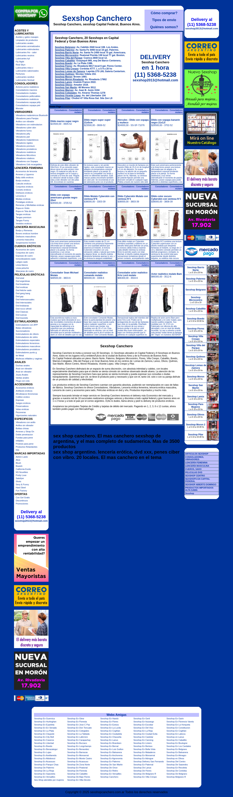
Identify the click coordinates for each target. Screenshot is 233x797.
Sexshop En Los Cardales (179, 746)
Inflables (20, 441)
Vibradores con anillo (26, 422)
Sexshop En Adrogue (143, 758)
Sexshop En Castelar (143, 737)
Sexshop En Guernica (44, 718)
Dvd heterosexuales (25, 299)
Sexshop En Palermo (110, 761)
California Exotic (23, 469)
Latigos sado (22, 262)
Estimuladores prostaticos (28, 349)
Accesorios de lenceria (26, 171)
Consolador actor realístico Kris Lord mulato (132, 274)
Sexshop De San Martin (111, 764)
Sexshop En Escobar (143, 725)
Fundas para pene (24, 437)
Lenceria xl (21, 196)
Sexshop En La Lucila (110, 728)
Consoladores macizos (26, 90)
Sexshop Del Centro (176, 761)
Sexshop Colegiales (66, 93)
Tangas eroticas (23, 214)
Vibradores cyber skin (26, 127)
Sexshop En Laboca (176, 734)
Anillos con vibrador (25, 121)
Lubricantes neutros (25, 55)
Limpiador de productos (27, 40)
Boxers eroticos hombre (27, 233)
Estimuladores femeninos (28, 343)
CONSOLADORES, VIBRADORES (194, 458)
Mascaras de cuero (25, 271)
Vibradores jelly (23, 134)
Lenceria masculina (25, 239)
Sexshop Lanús (63, 82)
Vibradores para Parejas (27, 118)
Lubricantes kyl (23, 58)
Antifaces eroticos (24, 391)
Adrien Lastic (22, 457)
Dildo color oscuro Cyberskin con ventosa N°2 (166, 197)
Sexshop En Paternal (143, 764)
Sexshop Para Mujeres (195, 405)
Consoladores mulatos (26, 93)
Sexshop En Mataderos (144, 752)
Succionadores (23, 331)
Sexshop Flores (63, 66)
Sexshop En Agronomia (111, 758)
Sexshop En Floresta (77, 721)
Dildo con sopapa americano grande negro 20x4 (63, 198)
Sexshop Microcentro (66, 55)
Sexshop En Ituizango (143, 721)
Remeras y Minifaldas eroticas (30, 205)
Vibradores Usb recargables (29, 164)
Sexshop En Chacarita (110, 737)
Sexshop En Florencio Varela (180, 721)
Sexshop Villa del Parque (68, 58)
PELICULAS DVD (193, 472)
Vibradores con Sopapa (27, 161)
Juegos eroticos (23, 403)
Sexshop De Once (108, 767)
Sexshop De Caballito (77, 774)
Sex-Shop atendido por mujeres (49, 780)
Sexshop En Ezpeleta (44, 725)
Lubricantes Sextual (25, 80)
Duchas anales (23, 365)
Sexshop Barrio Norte (66, 52)
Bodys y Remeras (24, 230)
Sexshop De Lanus (142, 767)
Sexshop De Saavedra (177, 764)
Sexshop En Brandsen (110, 743)
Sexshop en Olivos (175, 758)
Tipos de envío (164, 20)
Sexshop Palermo (64, 50)
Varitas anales (22, 378)
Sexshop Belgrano (65, 47)
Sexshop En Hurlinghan (45, 721)
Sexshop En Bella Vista (144, 749)
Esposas (20, 400)
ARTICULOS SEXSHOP (196, 454)
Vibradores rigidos (24, 143)
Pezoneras (21, 412)
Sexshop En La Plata (44, 731)
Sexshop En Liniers (142, 743)
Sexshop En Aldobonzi (44, 758)
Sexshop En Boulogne (177, 743)
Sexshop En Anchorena (111, 755)
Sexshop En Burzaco (77, 743)
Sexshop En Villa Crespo (145, 777)
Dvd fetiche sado (23, 290)
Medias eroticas (23, 199)
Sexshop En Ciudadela (111, 734)
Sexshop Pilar (62, 98)
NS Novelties (22, 472)
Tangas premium (23, 217)
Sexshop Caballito (65, 60)
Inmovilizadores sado (26, 259)
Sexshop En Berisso (142, 746)
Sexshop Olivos (63, 84)
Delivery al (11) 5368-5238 (31, 514)
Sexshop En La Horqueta (178, 725)
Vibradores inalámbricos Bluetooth (32, 115)
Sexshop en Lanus (175, 737)
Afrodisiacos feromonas (27, 394)
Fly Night (20, 61)
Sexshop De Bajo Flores (78, 777)
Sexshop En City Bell (44, 737)
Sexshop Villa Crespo (66, 68)
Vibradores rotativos (25, 158)
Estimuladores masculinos (28, 346)
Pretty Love (21, 475)
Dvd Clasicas (22, 312)
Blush (18, 463)
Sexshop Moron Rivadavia (69, 79)
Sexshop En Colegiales (78, 731)
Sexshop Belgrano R (176, 777)
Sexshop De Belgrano (177, 774)
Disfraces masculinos (26, 236)
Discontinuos (22, 500)
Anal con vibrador (24, 368)
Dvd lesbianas (22, 305)
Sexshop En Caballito (177, 740)
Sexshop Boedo (63, 63)
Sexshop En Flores (109, 721)
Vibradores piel (23, 137)
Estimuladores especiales (28, 340)
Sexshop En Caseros (44, 740)
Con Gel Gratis (23, 497)
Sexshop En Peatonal (77, 767)
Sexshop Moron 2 (195, 424)
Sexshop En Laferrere (77, 737)
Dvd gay (19, 296)
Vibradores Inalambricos (27, 140)
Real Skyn (20, 65)
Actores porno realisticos (27, 87)
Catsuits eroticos (23, 183)
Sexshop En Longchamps (79, 746)
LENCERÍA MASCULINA (197, 466)
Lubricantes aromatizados (28, 46)
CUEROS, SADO (193, 469)
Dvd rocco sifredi (23, 309)
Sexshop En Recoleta (177, 767)
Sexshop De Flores (142, 771)
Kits (17, 450)
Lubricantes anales (24, 43)
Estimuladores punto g (26, 352)
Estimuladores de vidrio (27, 337)
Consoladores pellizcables (28, 96)
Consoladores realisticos (27, 99)
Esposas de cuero (24, 256)
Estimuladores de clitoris (27, 334)
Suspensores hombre (26, 243)
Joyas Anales (22, 375)
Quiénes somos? (164, 27)
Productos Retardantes (26, 447)
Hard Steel (21, 487)
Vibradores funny (24, 131)
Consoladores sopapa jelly (28, 102)
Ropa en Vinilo (22, 208)
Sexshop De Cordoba (177, 771)
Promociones (22, 503)
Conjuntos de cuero (25, 253)
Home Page (55, 106)
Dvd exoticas (22, 287)
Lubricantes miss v (24, 68)
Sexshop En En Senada (45, 728)
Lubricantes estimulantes (27, 49)
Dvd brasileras (22, 284)
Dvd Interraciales (24, 302)
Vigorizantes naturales (26, 415)
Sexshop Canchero (97, 18)
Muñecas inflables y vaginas (29, 358)
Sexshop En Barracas (77, 752)
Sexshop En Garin (175, 718)
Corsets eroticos (23, 190)
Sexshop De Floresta (77, 771)
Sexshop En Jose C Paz (78, 725)
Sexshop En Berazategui (45, 749)
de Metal (20, 355)
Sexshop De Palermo (44, 767)
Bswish (19, 466)
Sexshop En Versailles (110, 774)
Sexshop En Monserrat (78, 755)
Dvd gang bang (23, 293)
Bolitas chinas (22, 428)
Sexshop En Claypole (44, 734)
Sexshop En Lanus (109, 740)
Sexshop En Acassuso (44, 761)
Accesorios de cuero (25, 249)
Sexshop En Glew (75, 718)
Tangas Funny (22, 220)
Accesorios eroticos (25, 388)
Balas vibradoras (23, 328)
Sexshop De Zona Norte (78, 764)
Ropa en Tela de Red (26, 211)
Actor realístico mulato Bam (166, 274)
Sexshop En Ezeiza (109, 725)
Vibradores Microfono (26, 155)
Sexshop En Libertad (44, 743)
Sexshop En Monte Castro (79, 758)
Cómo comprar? (164, 13)
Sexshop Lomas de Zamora (70, 71)
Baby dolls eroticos (24, 177)
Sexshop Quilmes (64, 74)
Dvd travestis (22, 318)
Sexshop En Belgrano (177, 749)
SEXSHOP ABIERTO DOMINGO (200, 484)
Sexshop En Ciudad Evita (145, 734)
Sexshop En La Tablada (78, 734)
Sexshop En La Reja (143, 731)
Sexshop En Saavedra (44, 774)
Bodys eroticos (23, 180)
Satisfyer (20, 478)
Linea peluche (22, 268)
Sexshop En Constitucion (178, 728)
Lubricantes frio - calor (26, 52)
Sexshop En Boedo (43, 746)
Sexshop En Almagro (176, 755)
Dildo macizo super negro (64, 121)
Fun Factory (21, 490)
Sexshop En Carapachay (79, 740)
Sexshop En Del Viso (143, 728)
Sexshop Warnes (64, 90)
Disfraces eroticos (24, 193)
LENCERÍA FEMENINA (196, 462)
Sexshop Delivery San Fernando (148, 761)
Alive (18, 460)
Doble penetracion (24, 434)
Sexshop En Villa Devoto (78, 780)
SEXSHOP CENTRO (195, 475)
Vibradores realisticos (26, 152)
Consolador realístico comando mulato (96, 274)
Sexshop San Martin (66, 87)
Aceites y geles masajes (27, 37)
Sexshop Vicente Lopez (68, 95)
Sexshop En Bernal (109, 746)
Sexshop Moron (63, 76)
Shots (18, 481)
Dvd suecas (21, 315)
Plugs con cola (23, 381)
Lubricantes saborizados (27, 71)
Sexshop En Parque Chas (46, 764)
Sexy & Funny (22, 484)
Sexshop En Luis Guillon (111, 749)
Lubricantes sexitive (25, 77)
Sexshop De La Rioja (44, 771)
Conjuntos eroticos (24, 187)
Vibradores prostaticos (26, 149)
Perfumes (20, 74)
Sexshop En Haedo (109, 718)
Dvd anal (20, 278)
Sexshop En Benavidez (78, 749)
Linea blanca (22, 265)
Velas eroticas (22, 409)
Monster (19, 108)
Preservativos (22, 406)
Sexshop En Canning (143, 740)
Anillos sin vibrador (24, 425)
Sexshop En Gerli (141, 718)
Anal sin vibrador (23, 371)
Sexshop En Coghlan (110, 731)
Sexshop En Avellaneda (45, 755)
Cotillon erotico (23, 397)
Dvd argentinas (23, 281)
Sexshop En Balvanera (111, 752)
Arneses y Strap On (25, 431)
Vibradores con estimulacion (29, 124)
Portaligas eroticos (24, 202)
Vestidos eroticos (24, 223)
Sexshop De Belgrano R (144, 774)
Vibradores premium (25, 146)
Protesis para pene (24, 444)
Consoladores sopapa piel (28, 105)
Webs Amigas (116, 714)
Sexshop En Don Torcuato (79, 728)
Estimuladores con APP (27, 325)
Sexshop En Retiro (109, 771)
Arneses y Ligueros (25, 174)
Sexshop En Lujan (42, 752)
